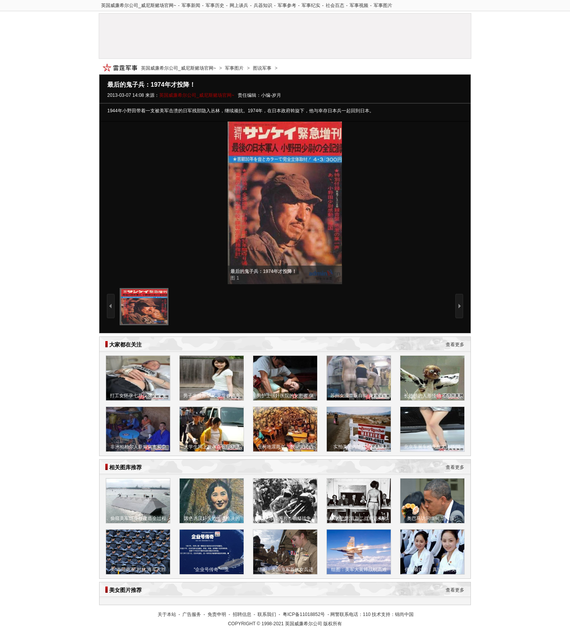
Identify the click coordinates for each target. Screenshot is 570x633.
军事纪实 (311, 5)
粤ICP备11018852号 (304, 614)
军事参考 (287, 5)
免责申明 (217, 614)
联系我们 (267, 614)
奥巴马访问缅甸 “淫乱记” (432, 518)
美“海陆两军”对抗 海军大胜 (138, 569)
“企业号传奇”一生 (212, 569)
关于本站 (167, 614)
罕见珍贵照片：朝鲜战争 (285, 518)
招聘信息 (242, 614)
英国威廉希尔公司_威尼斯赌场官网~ (138, 5)
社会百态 (335, 5)
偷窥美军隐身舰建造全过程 (138, 518)
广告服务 (191, 614)
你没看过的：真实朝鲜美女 (432, 569)
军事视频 (359, 5)
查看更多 (455, 344)
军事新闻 (191, 5)
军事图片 (383, 5)
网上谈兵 (239, 5)
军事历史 (215, 5)
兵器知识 (263, 5)
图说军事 (262, 68)
